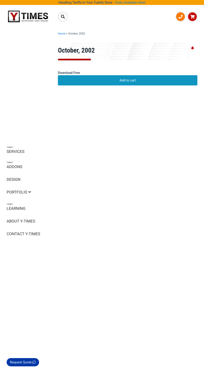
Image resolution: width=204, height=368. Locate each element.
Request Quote (23, 362)
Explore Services (139, 220)
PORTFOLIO (19, 192)
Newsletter (181, 277)
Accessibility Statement (82, 284)
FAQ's (65, 104)
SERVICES (15, 150)
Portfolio (134, 284)
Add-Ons (134, 271)
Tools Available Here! (130, 2)
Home (61, 33)
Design (133, 277)
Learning (134, 290)
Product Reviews (73, 110)
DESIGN (14, 179)
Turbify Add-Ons (178, 220)
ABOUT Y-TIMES (21, 221)
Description (69, 98)
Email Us (104, 218)
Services (134, 265)
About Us (71, 265)
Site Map (71, 296)
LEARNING (16, 207)
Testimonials (74, 290)
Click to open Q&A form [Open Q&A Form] (129, 167)
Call (176, 271)
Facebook (180, 284)
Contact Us (73, 271)
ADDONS (14, 165)
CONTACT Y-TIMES (23, 234)
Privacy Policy (75, 277)
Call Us (73, 218)
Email (177, 265)
